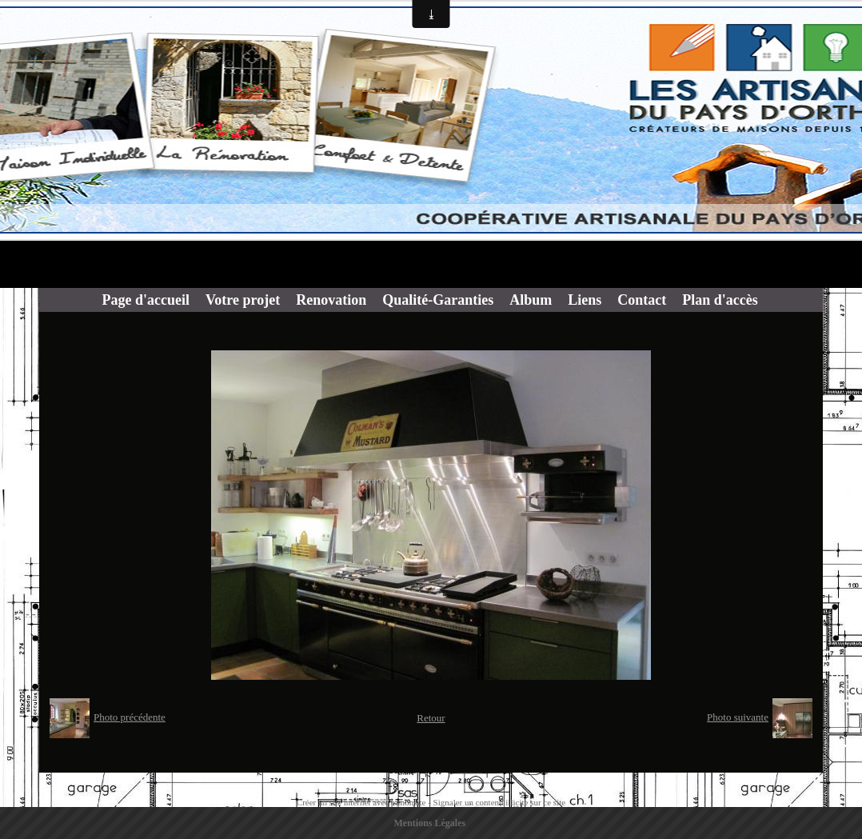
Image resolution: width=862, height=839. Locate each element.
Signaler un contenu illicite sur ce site (499, 802)
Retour (431, 718)
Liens (584, 300)
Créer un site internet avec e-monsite (361, 802)
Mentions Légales (430, 823)
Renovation (331, 300)
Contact (641, 300)
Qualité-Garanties (437, 300)
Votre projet (243, 300)
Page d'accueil (146, 300)
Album (530, 300)
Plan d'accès (720, 300)
